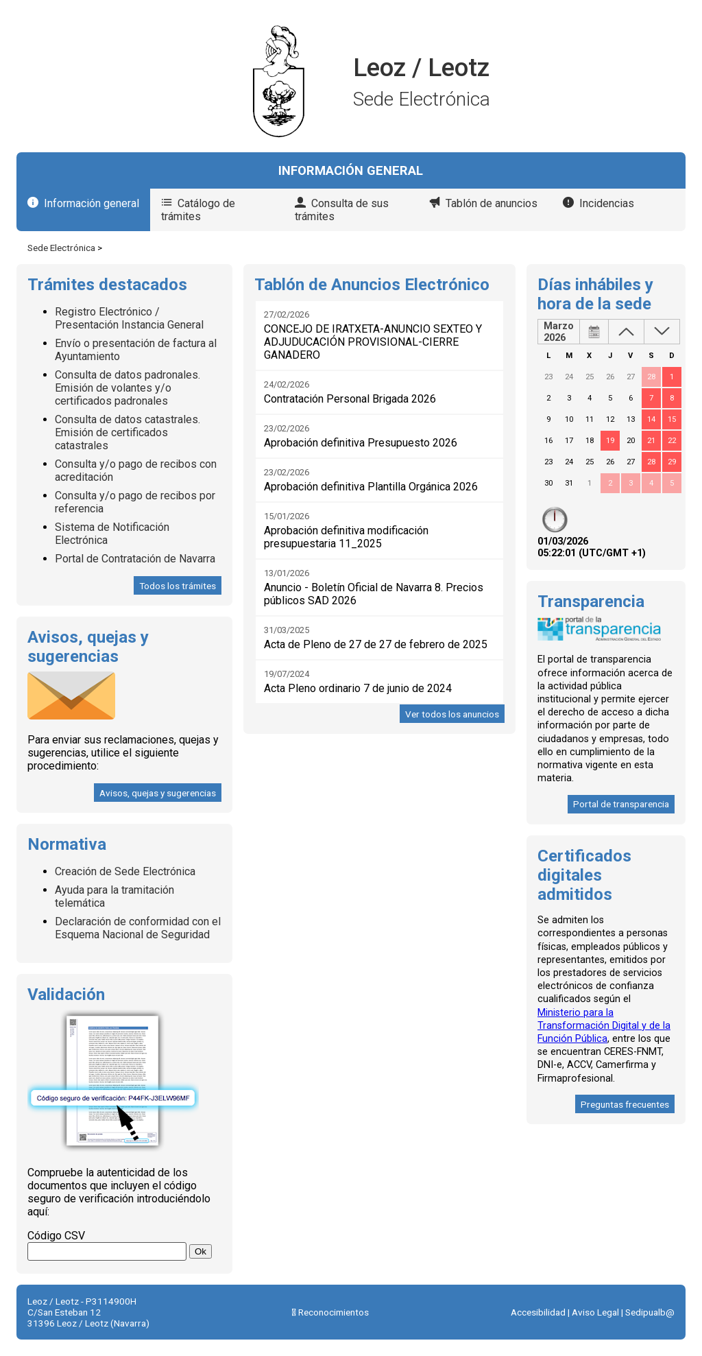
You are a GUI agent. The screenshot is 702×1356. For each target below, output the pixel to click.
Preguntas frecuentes (625, 1104)
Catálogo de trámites (198, 210)
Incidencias (606, 203)
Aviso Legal (595, 1312)
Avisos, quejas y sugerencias (157, 792)
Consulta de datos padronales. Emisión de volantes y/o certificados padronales (127, 387)
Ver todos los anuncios (452, 714)
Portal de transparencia (621, 803)
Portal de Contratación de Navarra (135, 558)
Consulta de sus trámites (342, 210)
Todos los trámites (177, 585)
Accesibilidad (538, 1312)
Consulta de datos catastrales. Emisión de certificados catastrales (127, 432)
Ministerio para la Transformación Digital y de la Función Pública (603, 1026)
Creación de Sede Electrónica (125, 871)
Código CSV (56, 1235)
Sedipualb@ (650, 1312)
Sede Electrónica (61, 247)
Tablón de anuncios (491, 203)
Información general (91, 203)
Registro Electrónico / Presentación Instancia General (129, 318)
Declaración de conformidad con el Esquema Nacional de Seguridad (138, 928)
